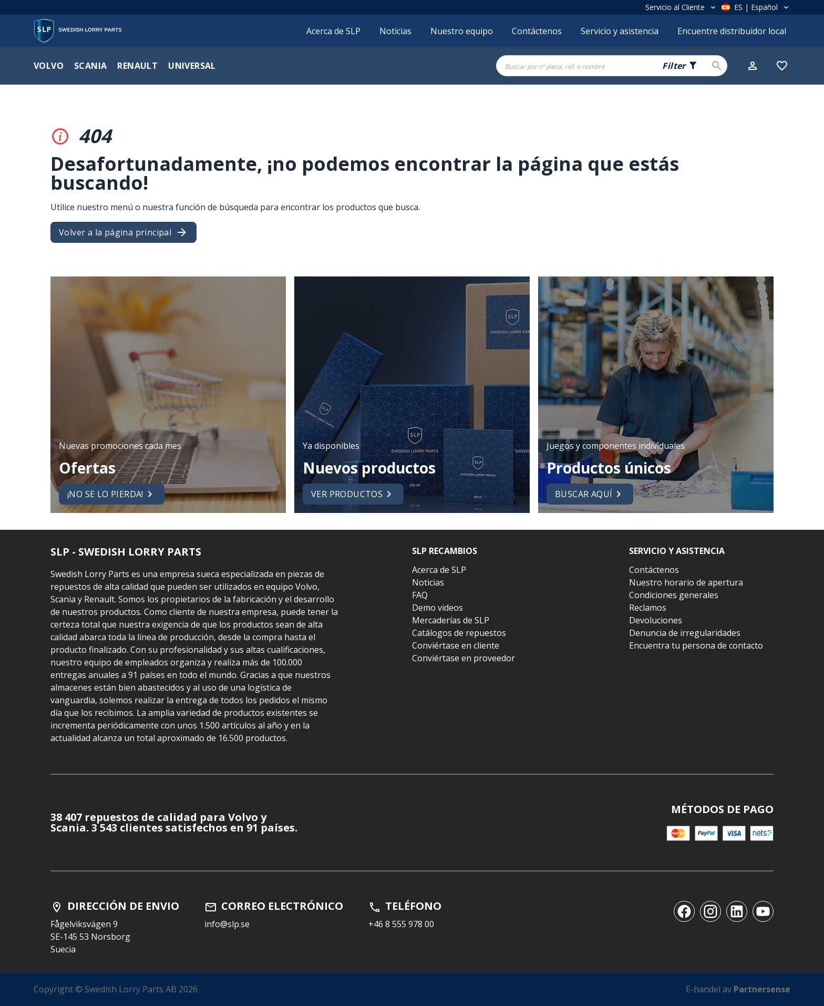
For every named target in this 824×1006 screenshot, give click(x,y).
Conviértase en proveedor (463, 658)
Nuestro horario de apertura (686, 582)
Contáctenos (537, 31)
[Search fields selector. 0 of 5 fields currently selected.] (680, 65)
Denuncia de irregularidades (684, 633)
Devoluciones (655, 620)
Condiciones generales (673, 595)
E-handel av (738, 989)
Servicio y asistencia (619, 31)
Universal (192, 65)
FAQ (420, 595)
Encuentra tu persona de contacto (696, 645)
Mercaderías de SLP (450, 620)
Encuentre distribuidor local (731, 31)
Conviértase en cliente (455, 645)
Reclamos (647, 607)
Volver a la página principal (123, 232)
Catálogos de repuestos (459, 633)
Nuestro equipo (461, 31)
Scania (90, 65)
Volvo (49, 65)
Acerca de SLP (333, 31)
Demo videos (437, 607)
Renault (137, 65)
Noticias (395, 31)
